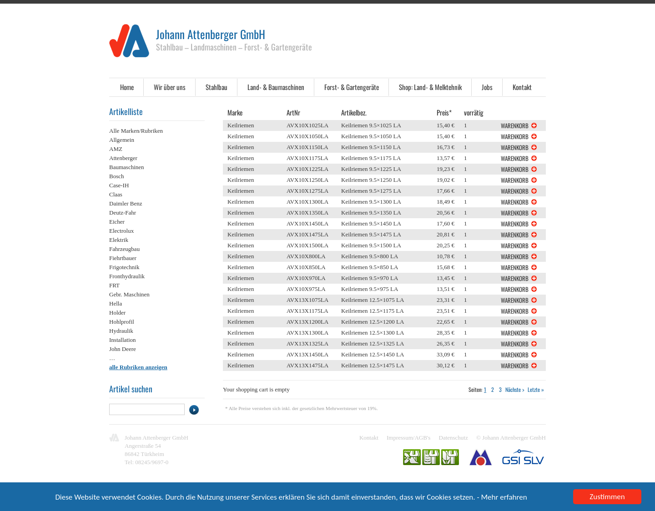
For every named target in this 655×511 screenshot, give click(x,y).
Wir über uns (170, 87)
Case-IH (119, 185)
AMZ (115, 148)
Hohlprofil (121, 321)
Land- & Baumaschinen (275, 87)
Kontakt (522, 87)
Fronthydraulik (127, 276)
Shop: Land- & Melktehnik (430, 87)
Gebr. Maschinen (129, 294)
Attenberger (123, 158)
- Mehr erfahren (502, 498)
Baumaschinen (126, 167)
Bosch (116, 176)
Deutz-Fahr (122, 212)
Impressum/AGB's (408, 437)
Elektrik (118, 239)
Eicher (117, 221)
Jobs (487, 87)
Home (127, 87)
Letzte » (536, 389)
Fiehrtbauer (122, 258)
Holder (117, 312)
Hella (115, 303)
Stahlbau (216, 87)
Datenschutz (453, 437)
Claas (115, 194)
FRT (114, 285)
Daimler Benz (125, 203)
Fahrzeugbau (124, 248)
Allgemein (121, 139)
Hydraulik (121, 330)
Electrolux (121, 230)
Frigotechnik (124, 267)
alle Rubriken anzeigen (138, 367)
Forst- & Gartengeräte (351, 87)
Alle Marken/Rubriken (136, 130)
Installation (122, 339)
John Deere (122, 349)
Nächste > (514, 389)
